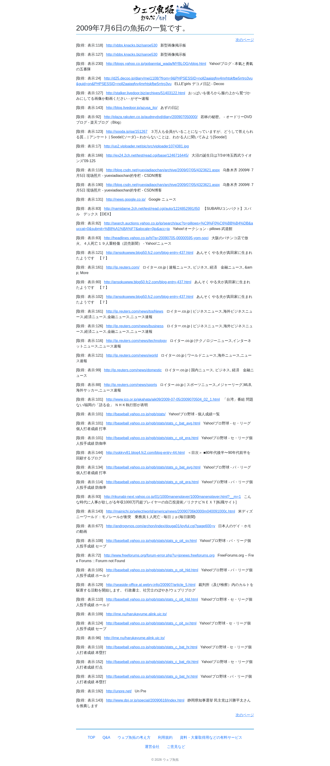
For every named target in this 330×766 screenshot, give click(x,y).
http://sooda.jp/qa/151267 (127, 131)
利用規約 (165, 737)
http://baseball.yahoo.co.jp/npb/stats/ (136, 414)
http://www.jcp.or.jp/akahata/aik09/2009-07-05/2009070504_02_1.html (163, 399)
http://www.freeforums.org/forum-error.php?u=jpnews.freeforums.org (159, 555)
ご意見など (176, 747)
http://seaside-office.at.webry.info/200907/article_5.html (150, 585)
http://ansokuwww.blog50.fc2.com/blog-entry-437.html (149, 253)
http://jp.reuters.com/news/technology (136, 341)
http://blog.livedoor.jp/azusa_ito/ (131, 108)
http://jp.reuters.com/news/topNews (134, 311)
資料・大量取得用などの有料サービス (211, 737)
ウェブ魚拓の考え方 (134, 737)
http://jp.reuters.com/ (123, 267)
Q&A (106, 737)
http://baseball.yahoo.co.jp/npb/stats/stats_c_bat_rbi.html (152, 662)
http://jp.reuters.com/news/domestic (133, 370)
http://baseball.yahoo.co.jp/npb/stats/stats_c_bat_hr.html (151, 647)
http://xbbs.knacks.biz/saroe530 (131, 45)
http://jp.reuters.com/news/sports (130, 385)
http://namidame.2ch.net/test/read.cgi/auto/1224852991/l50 (152, 209)
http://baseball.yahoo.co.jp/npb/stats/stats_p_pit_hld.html (152, 570)
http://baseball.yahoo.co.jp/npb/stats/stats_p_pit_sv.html (151, 541)
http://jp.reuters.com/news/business (135, 326)
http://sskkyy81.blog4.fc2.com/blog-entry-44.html (145, 453)
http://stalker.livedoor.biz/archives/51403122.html (145, 93)
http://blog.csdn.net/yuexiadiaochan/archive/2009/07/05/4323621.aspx (163, 170)
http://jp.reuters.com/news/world (132, 355)
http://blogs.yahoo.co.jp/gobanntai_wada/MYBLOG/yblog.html (156, 64)
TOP (91, 737)
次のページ (245, 40)
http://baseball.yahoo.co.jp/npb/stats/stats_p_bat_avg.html (153, 467)
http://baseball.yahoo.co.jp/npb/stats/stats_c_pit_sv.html (151, 623)
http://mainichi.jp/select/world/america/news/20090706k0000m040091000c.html (170, 511)
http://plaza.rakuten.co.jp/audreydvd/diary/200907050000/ (151, 117)
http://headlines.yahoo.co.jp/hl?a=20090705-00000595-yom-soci (156, 238)
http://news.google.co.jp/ (126, 199)
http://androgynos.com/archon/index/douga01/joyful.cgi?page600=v (160, 526)
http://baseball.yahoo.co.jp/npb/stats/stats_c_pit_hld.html (152, 599)
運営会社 (152, 747)
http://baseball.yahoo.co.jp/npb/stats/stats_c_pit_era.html (152, 438)
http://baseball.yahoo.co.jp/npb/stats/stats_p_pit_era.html (152, 482)
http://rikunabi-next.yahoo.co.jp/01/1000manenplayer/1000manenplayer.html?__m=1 (172, 497)
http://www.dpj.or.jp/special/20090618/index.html (145, 700)
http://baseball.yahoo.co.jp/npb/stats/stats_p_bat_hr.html (152, 676)
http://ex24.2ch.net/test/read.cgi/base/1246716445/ (147, 155)
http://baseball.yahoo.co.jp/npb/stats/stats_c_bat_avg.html (153, 423)
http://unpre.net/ (119, 691)
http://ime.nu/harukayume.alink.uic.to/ (136, 614)
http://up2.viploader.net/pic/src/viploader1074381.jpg (146, 146)
